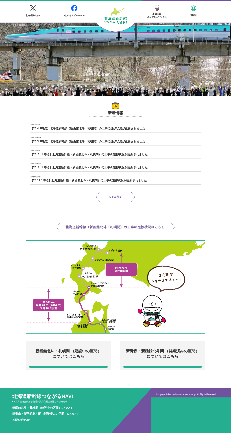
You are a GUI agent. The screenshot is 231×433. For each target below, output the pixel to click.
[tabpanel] (115, 59)
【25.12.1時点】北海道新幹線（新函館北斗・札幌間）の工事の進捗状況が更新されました (88, 180)
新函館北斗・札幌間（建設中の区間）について (42, 407)
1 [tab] (112, 92)
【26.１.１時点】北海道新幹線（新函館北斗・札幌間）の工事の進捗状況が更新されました (89, 167)
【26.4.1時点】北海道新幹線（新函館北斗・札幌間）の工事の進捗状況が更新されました (87, 128)
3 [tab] (116, 92)
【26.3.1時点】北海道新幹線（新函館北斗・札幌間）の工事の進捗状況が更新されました (87, 141)
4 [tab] (118, 92)
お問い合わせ (21, 419)
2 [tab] (114, 92)
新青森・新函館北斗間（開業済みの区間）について (45, 413)
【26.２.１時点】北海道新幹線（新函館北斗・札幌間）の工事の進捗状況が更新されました (89, 154)
